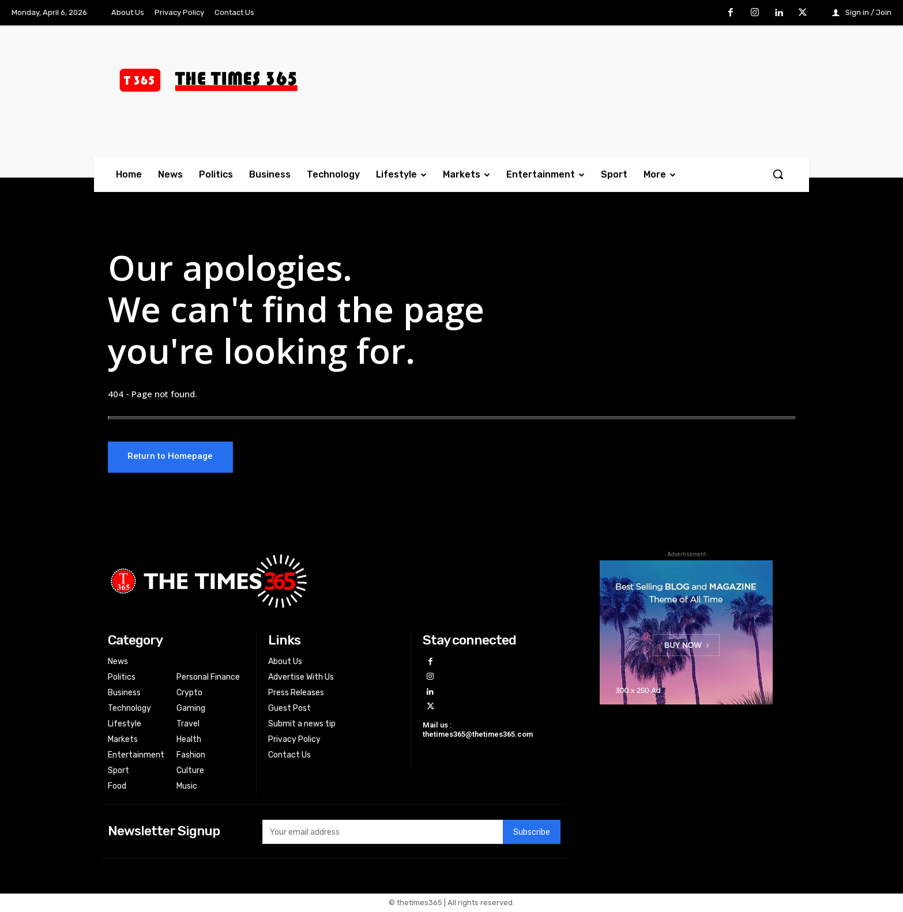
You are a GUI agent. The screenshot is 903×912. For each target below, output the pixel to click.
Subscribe (531, 833)
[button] (778, 174)
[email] (382, 833)
